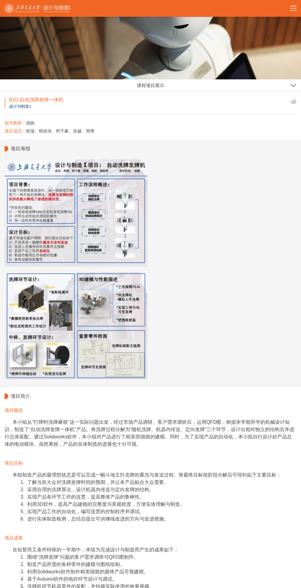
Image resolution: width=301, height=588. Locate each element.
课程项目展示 (150, 85)
